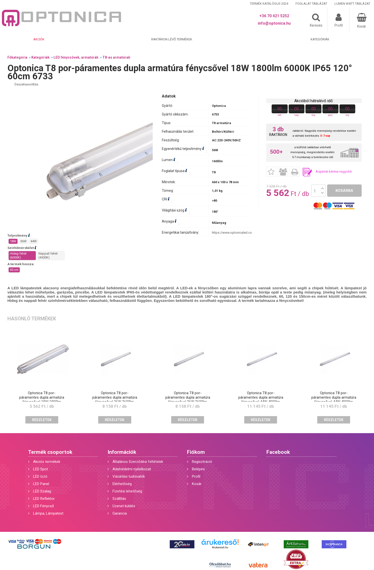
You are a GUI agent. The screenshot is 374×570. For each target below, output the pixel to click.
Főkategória (17, 57)
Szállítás (119, 498)
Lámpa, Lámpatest (48, 513)
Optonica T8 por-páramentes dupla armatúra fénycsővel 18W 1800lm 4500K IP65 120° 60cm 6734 (42, 399)
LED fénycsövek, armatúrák (76, 57)
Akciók (38, 39)
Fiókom (196, 452)
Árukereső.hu (220, 547)
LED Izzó (40, 476)
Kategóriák (320, 39)
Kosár (197, 484)
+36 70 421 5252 (274, 16)
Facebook (278, 452)
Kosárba (344, 190)
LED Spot (40, 469)
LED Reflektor (44, 498)
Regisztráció (202, 461)
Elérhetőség (122, 484)
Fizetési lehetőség (127, 491)
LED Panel (41, 484)
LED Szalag (42, 491)
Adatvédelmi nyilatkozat (131, 469)
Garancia (119, 513)
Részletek (42, 420)
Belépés (198, 469)
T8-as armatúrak (116, 57)
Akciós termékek (46, 461)
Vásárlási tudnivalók (128, 476)
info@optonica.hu (274, 23)
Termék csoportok (50, 452)
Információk (122, 452)
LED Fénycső (43, 506)
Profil (196, 476)
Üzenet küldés (123, 506)
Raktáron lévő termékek (171, 39)
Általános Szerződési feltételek (137, 461)
